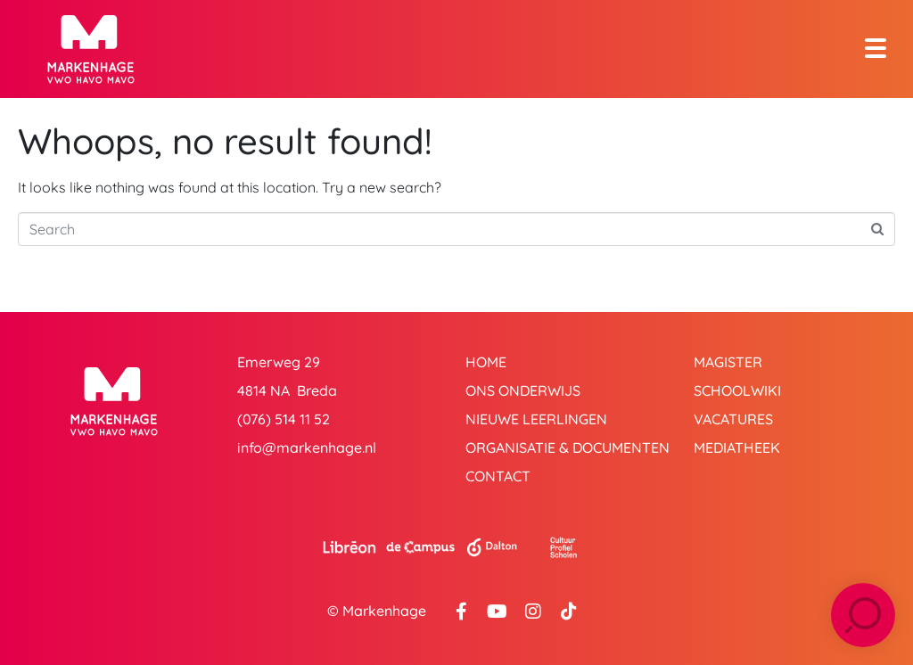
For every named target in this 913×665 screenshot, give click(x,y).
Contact (498, 476)
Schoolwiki (737, 390)
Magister (728, 362)
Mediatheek (737, 447)
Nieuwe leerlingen (536, 419)
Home (485, 362)
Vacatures (733, 419)
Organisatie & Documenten (567, 447)
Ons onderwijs (522, 390)
